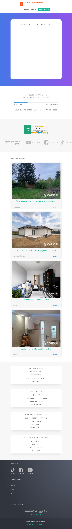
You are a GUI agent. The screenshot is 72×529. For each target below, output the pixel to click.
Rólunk (13, 497)
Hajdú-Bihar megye (36, 401)
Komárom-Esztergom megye (36, 418)
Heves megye (36, 404)
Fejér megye (36, 395)
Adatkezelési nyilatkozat (35, 524)
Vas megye (36, 444)
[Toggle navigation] (59, 2)
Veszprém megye (36, 448)
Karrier (13, 489)
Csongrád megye (36, 392)
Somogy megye (36, 428)
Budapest (36, 381)
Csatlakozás (44, 9)
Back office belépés (29, 9)
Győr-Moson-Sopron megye (36, 398)
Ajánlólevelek (14, 493)
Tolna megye (36, 441)
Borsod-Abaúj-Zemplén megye (36, 378)
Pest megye (36, 424)
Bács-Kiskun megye (36, 368)
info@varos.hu (36, 515)
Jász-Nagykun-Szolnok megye (36, 415)
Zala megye (36, 451)
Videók (13, 485)
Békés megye (36, 375)
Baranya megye (36, 372)
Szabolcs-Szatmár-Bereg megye (36, 438)
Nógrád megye (36, 421)
